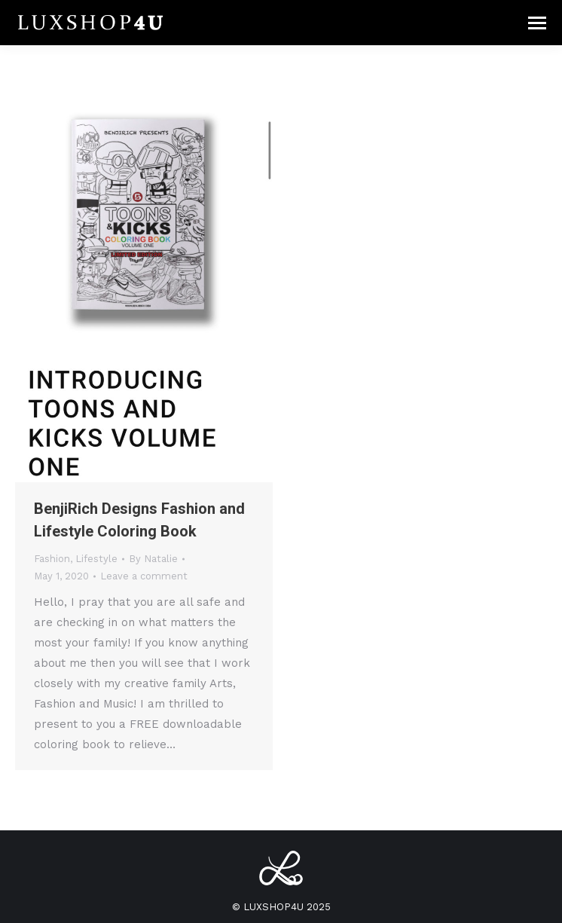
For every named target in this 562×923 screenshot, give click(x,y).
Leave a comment (144, 576)
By (153, 558)
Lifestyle (96, 558)
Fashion (52, 558)
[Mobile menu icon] (537, 23)
